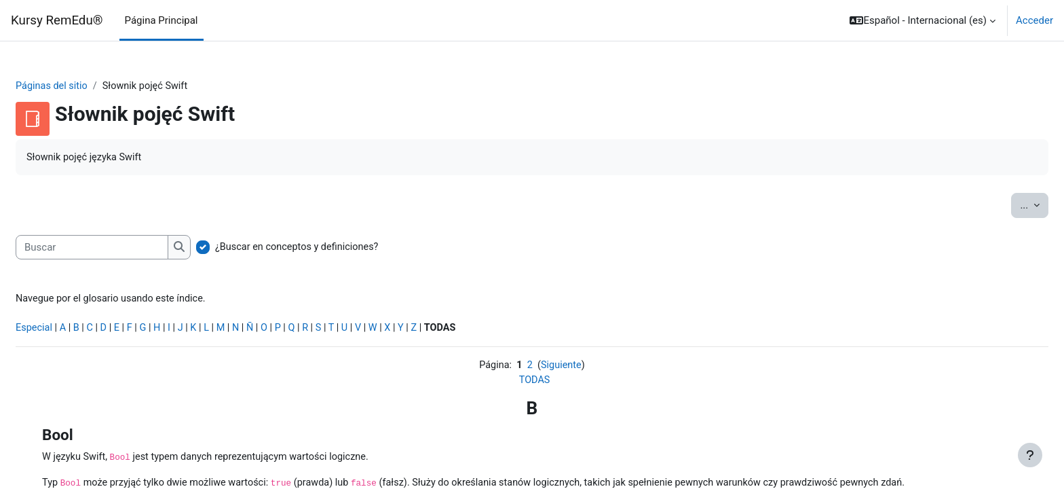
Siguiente (562, 369)
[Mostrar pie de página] (1030, 455)
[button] (922, 20)
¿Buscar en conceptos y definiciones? (332, 248)
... (1001, 205)
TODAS (534, 384)
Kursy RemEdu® (57, 20)
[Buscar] (124, 248)
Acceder (1034, 20)
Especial (67, 331)
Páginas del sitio (85, 86)
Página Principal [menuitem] (161, 20)
